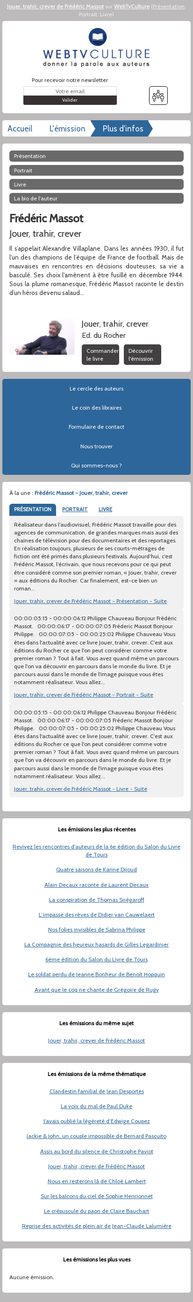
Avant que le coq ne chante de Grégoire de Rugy (97, 989)
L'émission (68, 128)
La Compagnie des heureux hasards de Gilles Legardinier (96, 944)
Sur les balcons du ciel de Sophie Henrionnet (97, 1195)
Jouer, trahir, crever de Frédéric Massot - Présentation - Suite (90, 600)
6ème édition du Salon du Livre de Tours (96, 959)
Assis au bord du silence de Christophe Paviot (96, 1151)
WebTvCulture (132, 6)
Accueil (19, 128)
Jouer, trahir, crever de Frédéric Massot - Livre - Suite (80, 788)
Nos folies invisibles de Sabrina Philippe (96, 929)
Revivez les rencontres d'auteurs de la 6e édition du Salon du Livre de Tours (96, 850)
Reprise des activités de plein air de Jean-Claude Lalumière (97, 1225)
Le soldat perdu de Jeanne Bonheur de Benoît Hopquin (96, 974)
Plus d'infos (123, 128)
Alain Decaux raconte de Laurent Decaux (96, 884)
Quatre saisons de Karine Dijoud (96, 869)
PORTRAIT (75, 509)
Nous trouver (96, 446)
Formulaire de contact (96, 426)
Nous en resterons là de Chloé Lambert (97, 1181)
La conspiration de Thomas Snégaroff (96, 899)
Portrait (88, 14)
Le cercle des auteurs (96, 388)
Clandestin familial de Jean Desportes (97, 1091)
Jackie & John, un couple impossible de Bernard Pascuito (96, 1135)
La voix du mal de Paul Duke (96, 1106)
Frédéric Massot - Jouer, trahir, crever (81, 492)
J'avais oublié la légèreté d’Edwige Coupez (96, 1120)
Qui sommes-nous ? (96, 465)
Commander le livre (102, 354)
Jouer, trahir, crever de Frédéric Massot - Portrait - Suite (83, 694)
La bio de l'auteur (35, 198)
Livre (106, 14)
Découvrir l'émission (141, 354)
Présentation (169, 6)
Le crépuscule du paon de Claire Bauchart (96, 1210)
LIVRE (105, 509)
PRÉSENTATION (32, 509)
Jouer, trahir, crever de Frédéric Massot (55, 6)
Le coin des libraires (97, 407)
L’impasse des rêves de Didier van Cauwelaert (97, 914)
